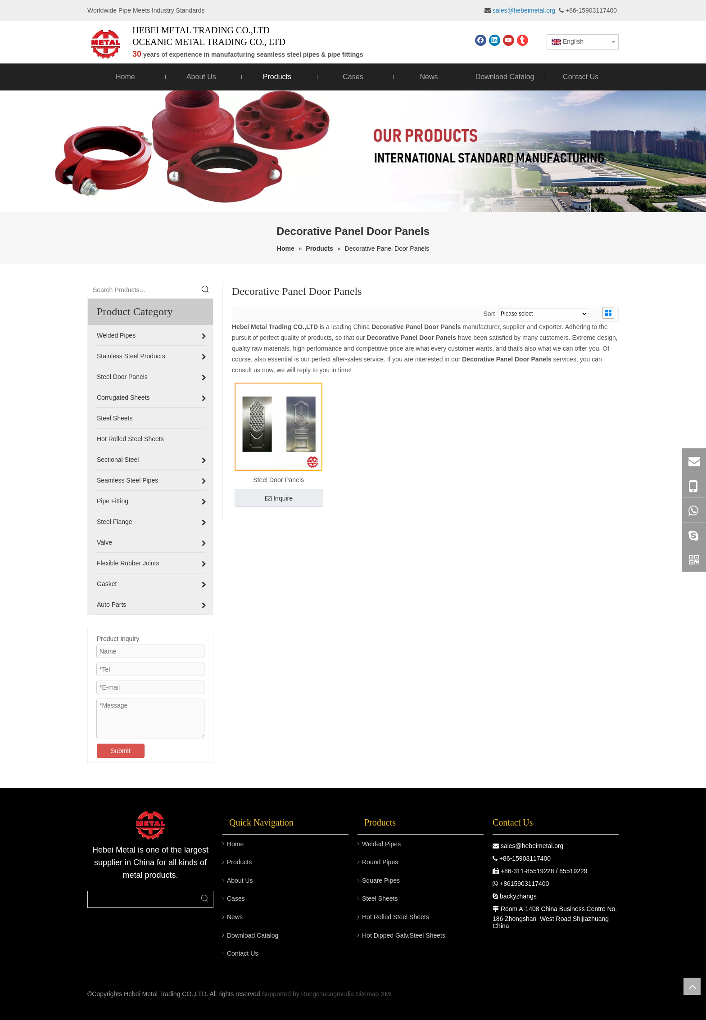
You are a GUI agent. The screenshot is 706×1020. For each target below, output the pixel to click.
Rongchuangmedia (327, 993)
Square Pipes (381, 880)
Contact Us (242, 953)
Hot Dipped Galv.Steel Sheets (403, 935)
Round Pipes (380, 862)
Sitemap (367, 993)
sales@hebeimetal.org (532, 845)
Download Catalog (252, 935)
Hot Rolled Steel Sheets (395, 917)
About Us (240, 880)
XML (387, 993)
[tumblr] (522, 40)
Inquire (279, 498)
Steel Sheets (380, 898)
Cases (236, 898)
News (235, 917)
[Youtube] (508, 40)
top (692, 986)
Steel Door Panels (278, 479)
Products (239, 862)
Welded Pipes (381, 844)
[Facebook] (480, 40)
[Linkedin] (494, 40)
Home (235, 844)
